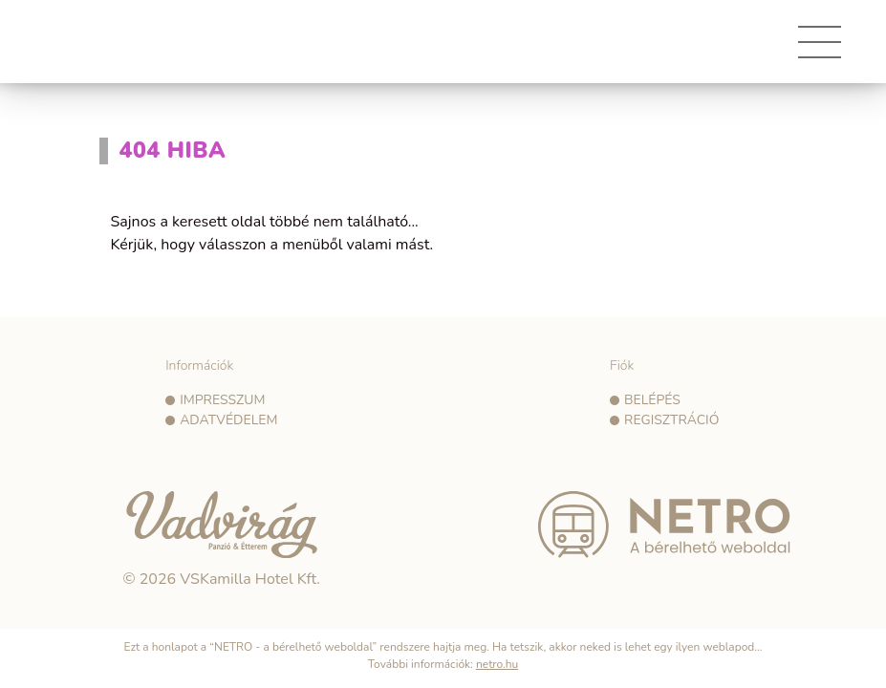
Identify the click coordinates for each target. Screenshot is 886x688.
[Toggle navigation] (820, 48)
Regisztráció (671, 420)
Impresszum (222, 400)
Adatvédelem (228, 420)
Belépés (652, 400)
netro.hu (497, 664)
